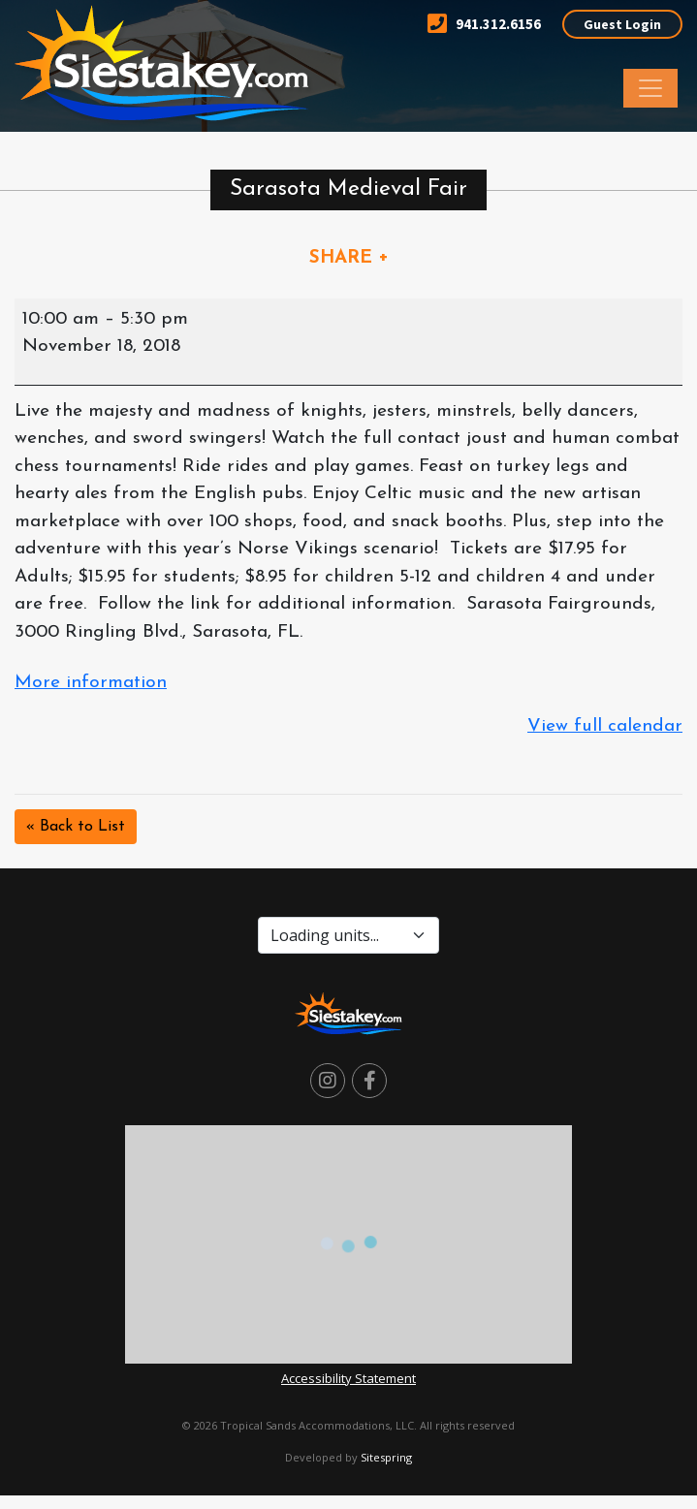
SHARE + (349, 258)
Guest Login (622, 24)
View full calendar (604, 726)
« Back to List (75, 826)
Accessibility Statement (348, 1378)
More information (91, 683)
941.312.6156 (484, 24)
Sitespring (386, 1457)
